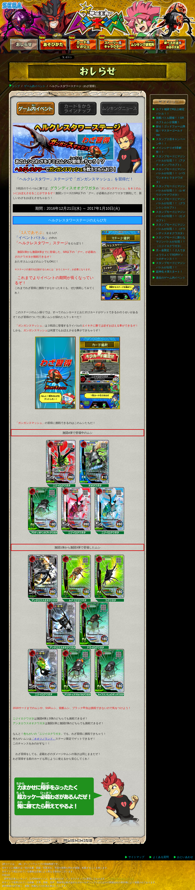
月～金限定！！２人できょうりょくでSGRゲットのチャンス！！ (170, 254)
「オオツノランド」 (43, 738)
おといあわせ (185, 857)
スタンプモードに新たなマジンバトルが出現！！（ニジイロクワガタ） (170, 241)
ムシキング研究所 (142, 45)
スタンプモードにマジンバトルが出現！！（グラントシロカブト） (170, 203)
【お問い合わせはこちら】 (120, 878)
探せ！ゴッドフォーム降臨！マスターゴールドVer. (170, 130)
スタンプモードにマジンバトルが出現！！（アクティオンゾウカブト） (170, 160)
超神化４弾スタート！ (169, 271)
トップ (16, 86)
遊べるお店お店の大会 (172, 45)
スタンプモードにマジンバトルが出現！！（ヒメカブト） (170, 216)
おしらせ (24, 45)
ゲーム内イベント (34, 86)
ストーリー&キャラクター (113, 45)
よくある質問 (161, 857)
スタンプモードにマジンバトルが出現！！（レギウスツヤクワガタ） (170, 190)
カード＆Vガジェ (83, 45)
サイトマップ (136, 857)
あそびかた (53, 45)
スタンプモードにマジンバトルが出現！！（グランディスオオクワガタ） (170, 229)
